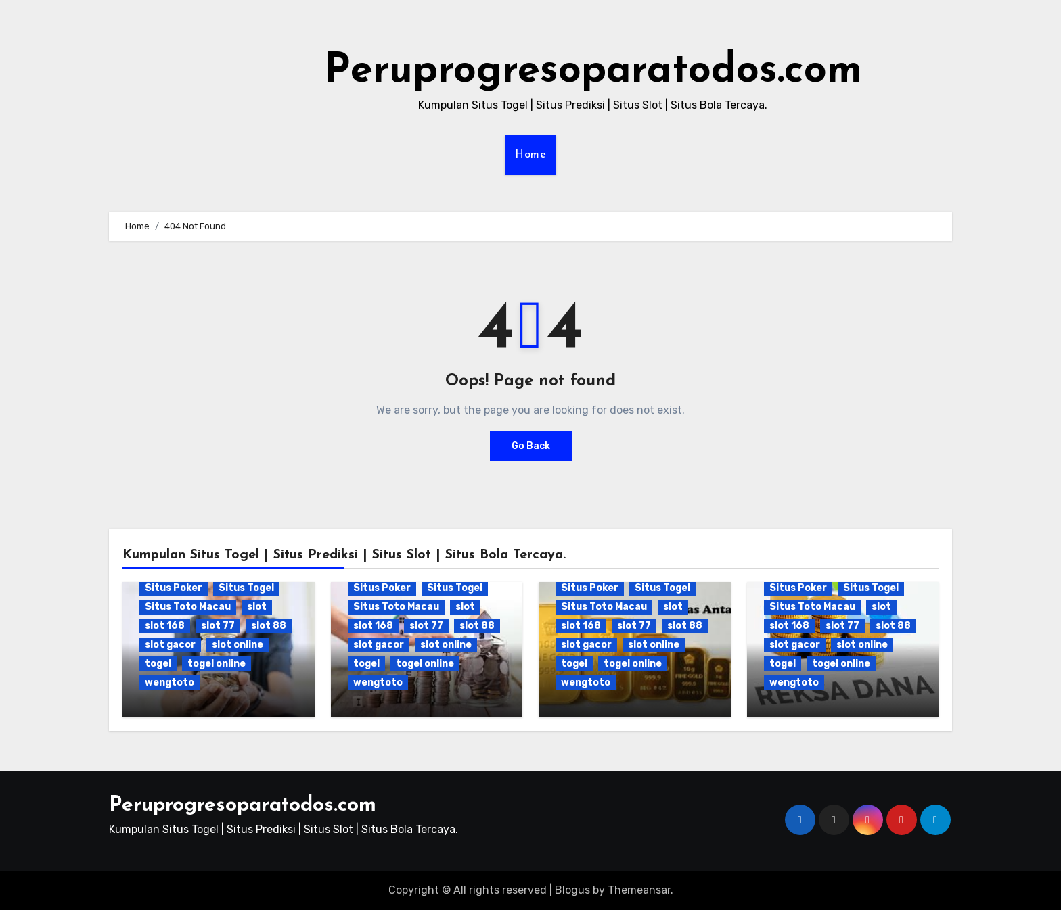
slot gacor (170, 644)
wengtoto (169, 682)
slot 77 (218, 625)
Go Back (531, 446)
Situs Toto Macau (188, 607)
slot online (237, 644)
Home (530, 154)
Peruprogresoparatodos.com (593, 71)
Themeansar (639, 890)
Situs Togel (246, 588)
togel (158, 663)
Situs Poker (173, 588)
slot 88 (268, 625)
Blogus (572, 890)
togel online (216, 663)
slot (257, 607)
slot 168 (165, 625)
